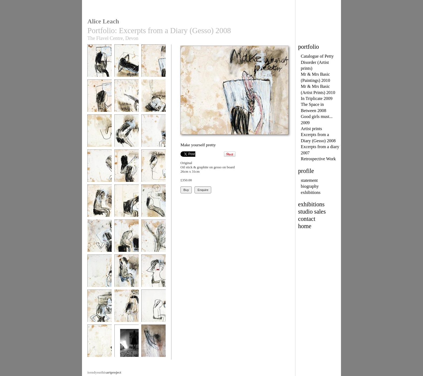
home (304, 226)
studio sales (312, 211)
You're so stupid (153, 203)
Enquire (202, 190)
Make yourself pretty (153, 65)
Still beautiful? (99, 308)
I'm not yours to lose (99, 240)
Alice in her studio (126, 343)
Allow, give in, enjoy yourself (126, 275)
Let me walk (126, 98)
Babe (153, 273)
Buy (186, 190)
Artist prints (311, 128)
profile (306, 171)
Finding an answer (99, 273)
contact (306, 218)
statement (309, 180)
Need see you (99, 63)
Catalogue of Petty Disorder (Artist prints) (317, 62)
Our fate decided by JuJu (153, 240)
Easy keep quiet (99, 168)
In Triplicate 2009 (316, 98)
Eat (153, 308)
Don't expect (126, 63)
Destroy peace (99, 133)
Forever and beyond (99, 345)
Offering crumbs (126, 168)
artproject (104, 372)
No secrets (99, 98)
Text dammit (126, 203)
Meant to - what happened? (153, 100)
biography (310, 186)
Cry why (126, 133)
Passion (153, 343)
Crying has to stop (153, 133)
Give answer (126, 238)
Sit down (153, 168)
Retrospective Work (318, 158)
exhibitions (310, 192)
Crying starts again (99, 203)
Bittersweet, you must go (126, 310)
